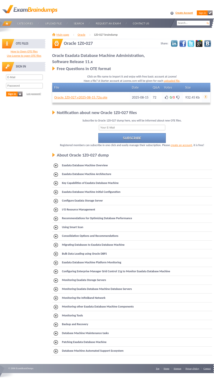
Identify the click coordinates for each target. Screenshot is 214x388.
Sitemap (177, 368)
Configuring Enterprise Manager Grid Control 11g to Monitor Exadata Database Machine (112, 271)
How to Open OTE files (24, 51)
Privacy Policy (192, 368)
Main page (62, 35)
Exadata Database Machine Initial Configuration (87, 192)
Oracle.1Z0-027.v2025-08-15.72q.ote (80, 97)
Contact (207, 368)
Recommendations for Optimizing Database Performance (93, 218)
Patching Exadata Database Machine (80, 342)
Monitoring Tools (68, 316)
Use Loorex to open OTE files (24, 56)
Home (7, 23)
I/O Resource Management (74, 210)
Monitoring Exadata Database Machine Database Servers (93, 289)
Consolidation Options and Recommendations (86, 236)
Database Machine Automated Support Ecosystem (89, 351)
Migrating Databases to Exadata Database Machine (89, 245)
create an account (181, 145)
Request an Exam (108, 23)
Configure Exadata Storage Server (78, 201)
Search (79, 23)
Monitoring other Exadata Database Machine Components (94, 307)
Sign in (205, 12)
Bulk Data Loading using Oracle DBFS (80, 254)
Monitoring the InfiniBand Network (79, 298)
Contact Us (141, 23)
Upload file (53, 23)
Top (157, 368)
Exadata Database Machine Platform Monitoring (87, 263)
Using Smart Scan (68, 227)
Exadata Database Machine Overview (81, 166)
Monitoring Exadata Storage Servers (80, 280)
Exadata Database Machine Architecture (82, 174)
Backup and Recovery (71, 324)
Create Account (184, 12)
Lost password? (34, 93)
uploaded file (172, 81)
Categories (25, 23)
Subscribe (132, 137)
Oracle (81, 35)
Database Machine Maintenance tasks (81, 333)
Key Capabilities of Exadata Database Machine (86, 183)
